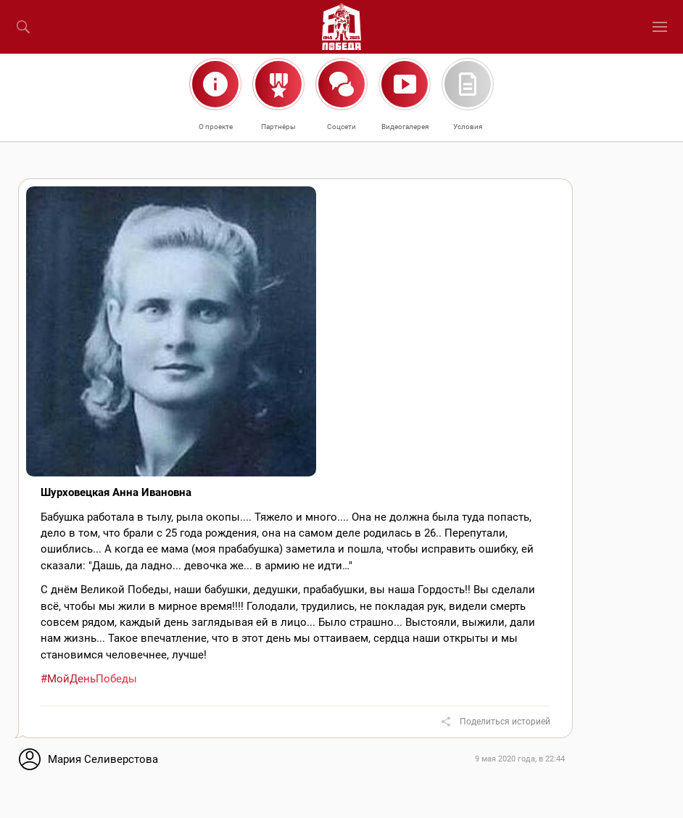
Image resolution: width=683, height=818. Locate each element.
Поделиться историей (505, 721)
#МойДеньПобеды (89, 678)
